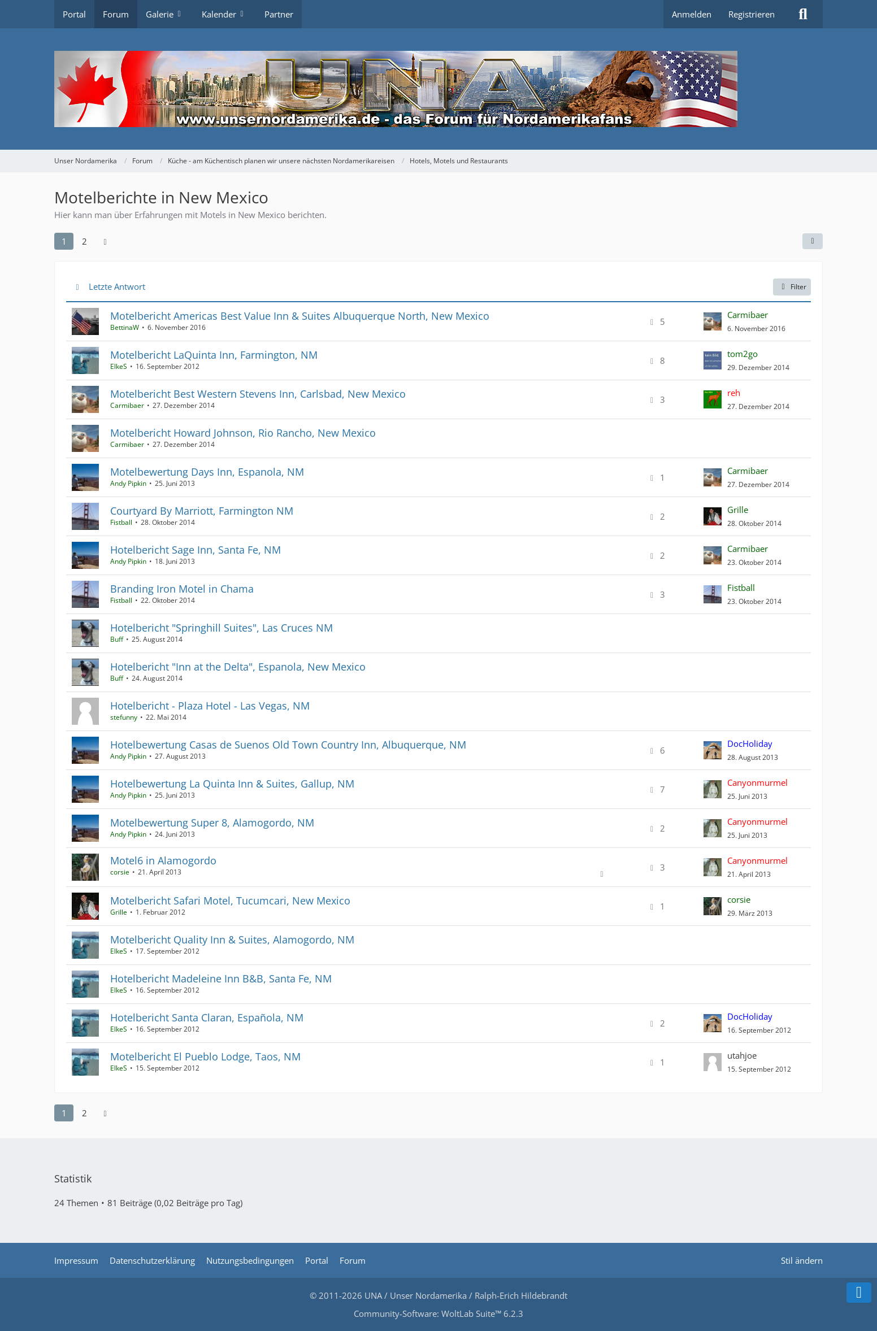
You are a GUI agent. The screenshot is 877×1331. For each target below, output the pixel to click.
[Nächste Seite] (105, 241)
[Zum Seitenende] (858, 1292)
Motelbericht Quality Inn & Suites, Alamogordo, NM (232, 939)
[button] (812, 241)
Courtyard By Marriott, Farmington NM (201, 510)
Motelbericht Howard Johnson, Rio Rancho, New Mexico (243, 433)
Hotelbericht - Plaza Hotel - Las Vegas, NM (210, 705)
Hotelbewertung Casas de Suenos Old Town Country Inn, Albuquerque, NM (288, 744)
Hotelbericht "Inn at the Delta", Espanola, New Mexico (238, 666)
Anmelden (691, 14)
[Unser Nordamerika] (438, 89)
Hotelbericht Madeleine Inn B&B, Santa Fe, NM (221, 978)
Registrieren (751, 14)
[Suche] (803, 14)
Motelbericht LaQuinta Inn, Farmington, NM (214, 355)
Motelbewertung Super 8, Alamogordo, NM (212, 822)
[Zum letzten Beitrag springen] (713, 321)
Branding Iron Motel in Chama (182, 588)
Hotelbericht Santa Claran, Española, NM (206, 1017)
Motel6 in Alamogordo (163, 860)
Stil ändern (802, 1260)
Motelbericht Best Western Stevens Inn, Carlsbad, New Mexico (258, 394)
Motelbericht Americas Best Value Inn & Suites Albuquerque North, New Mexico (299, 316)
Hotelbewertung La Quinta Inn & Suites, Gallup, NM (232, 783)
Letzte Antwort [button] (117, 286)
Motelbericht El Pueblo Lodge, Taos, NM (205, 1056)
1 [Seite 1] (64, 241)
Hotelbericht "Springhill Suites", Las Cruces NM (221, 627)
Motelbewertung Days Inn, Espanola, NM (207, 472)
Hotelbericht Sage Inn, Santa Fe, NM (195, 549)
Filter (792, 287)
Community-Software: (438, 1313)
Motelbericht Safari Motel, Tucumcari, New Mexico (230, 900)
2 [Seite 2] (84, 241)
